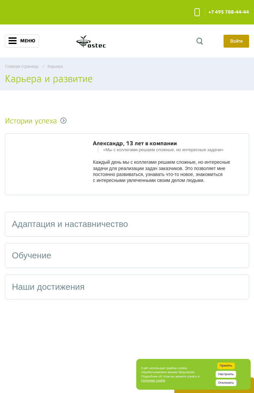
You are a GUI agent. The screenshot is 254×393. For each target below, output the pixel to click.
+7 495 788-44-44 (228, 12)
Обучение (31, 255)
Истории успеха (31, 121)
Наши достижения (48, 287)
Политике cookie (153, 380)
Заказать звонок (197, 12)
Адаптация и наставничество (70, 224)
